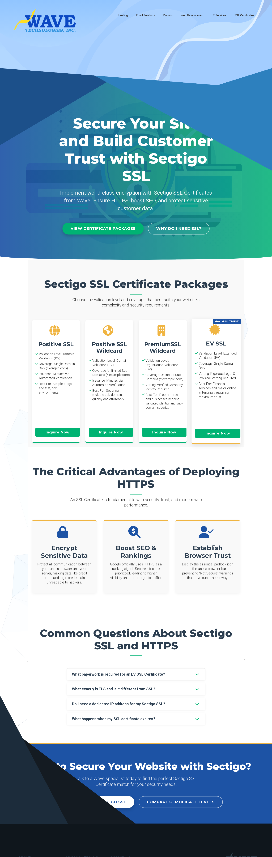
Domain (167, 15)
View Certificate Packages (103, 228)
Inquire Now (57, 432)
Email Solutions (145, 15)
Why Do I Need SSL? (178, 228)
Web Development (192, 15)
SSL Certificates (244, 15)
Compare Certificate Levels (181, 802)
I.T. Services (219, 15)
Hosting (123, 15)
